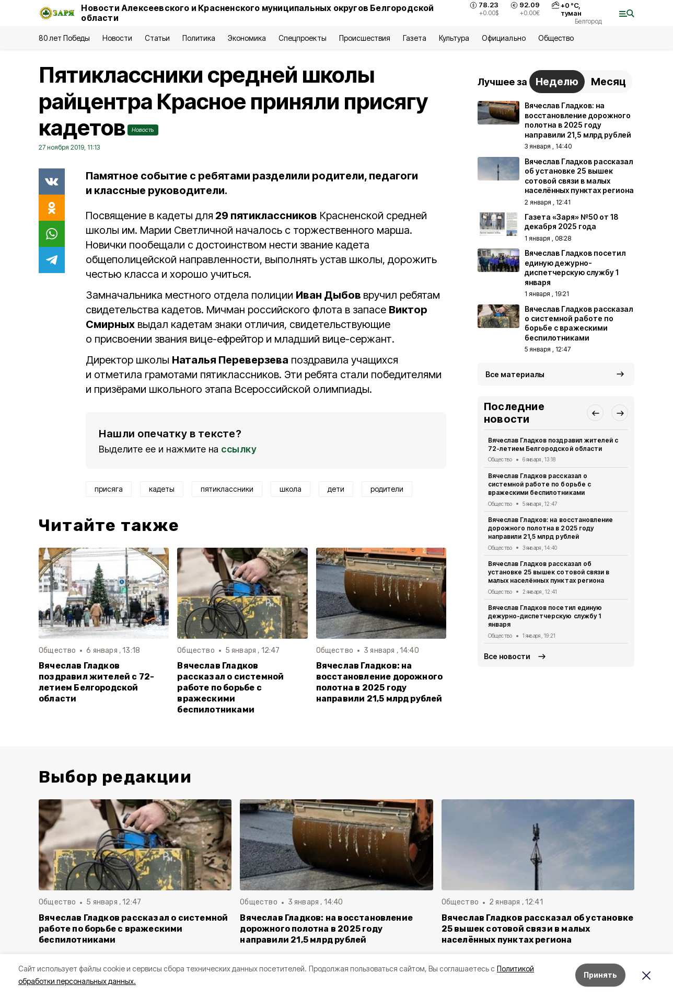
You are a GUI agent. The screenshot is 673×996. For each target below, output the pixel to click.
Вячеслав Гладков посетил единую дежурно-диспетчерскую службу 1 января (545, 616)
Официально (503, 37)
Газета (414, 37)
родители (386, 488)
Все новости (507, 656)
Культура (454, 37)
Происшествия (364, 37)
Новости (117, 37)
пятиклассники (227, 488)
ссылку (239, 449)
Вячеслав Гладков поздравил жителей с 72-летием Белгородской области (96, 682)
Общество (556, 37)
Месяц (608, 81)
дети (336, 488)
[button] (595, 412)
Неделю (557, 81)
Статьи (157, 37)
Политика (198, 37)
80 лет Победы (64, 37)
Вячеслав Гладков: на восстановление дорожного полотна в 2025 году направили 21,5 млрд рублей (379, 682)
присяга (109, 488)
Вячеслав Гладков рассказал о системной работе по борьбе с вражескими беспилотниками (230, 688)
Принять (600, 974)
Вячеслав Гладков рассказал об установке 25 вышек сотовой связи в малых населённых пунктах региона (548, 572)
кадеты (162, 488)
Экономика (247, 37)
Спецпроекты (302, 37)
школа (290, 488)
